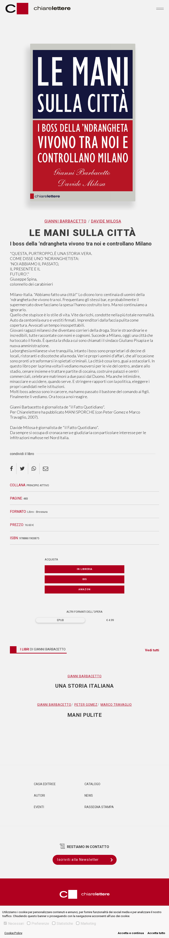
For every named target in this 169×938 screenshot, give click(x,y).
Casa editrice (45, 784)
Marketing (86, 923)
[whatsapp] (34, 468)
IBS (84, 579)
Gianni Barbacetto (65, 221)
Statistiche (62, 923)
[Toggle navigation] (160, 9)
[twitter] (22, 468)
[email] (45, 468)
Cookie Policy (13, 933)
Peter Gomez (85, 704)
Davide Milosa (106, 221)
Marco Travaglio (116, 704)
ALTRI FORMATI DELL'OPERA (84, 611)
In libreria (84, 569)
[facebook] (13, 468)
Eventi (39, 807)
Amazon (84, 589)
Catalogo (92, 784)
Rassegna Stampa (99, 807)
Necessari (14, 923)
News (88, 795)
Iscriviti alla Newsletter (87, 859)
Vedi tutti (152, 650)
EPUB (60, 620)
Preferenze (38, 923)
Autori (39, 795)
